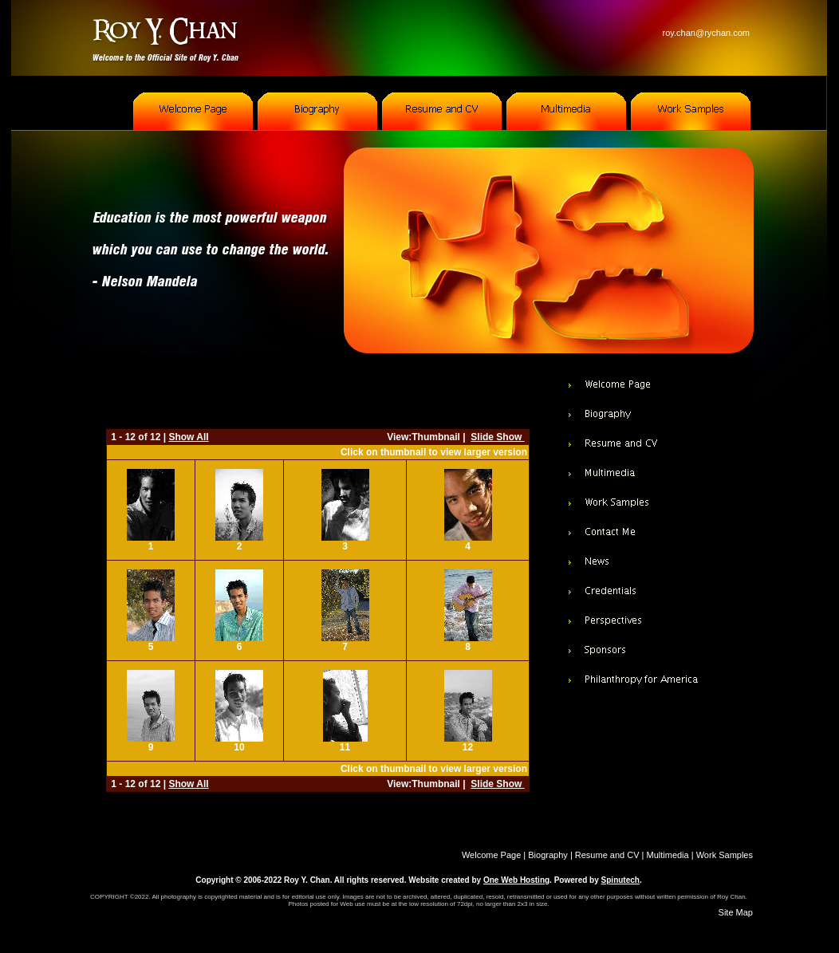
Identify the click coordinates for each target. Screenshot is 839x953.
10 (239, 747)
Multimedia (668, 855)
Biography (548, 855)
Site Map (736, 912)
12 (468, 747)
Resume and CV (607, 855)
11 (345, 747)
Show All (188, 437)
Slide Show (497, 437)
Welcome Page (491, 855)
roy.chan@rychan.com (706, 32)
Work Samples (724, 855)
